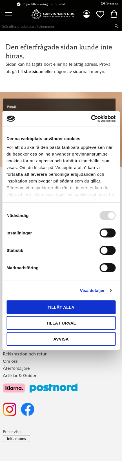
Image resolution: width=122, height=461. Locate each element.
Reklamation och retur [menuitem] (25, 353)
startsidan (33, 71)
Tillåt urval (61, 323)
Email (11, 107)
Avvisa (61, 338)
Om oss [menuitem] (10, 361)
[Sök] (116, 26)
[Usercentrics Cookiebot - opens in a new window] (91, 118)
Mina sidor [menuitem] (86, 14)
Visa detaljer (92, 290)
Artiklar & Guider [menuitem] (20, 375)
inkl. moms (16, 438)
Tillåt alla (61, 307)
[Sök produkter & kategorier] (55, 26)
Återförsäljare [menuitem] (16, 368)
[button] (9, 16)
